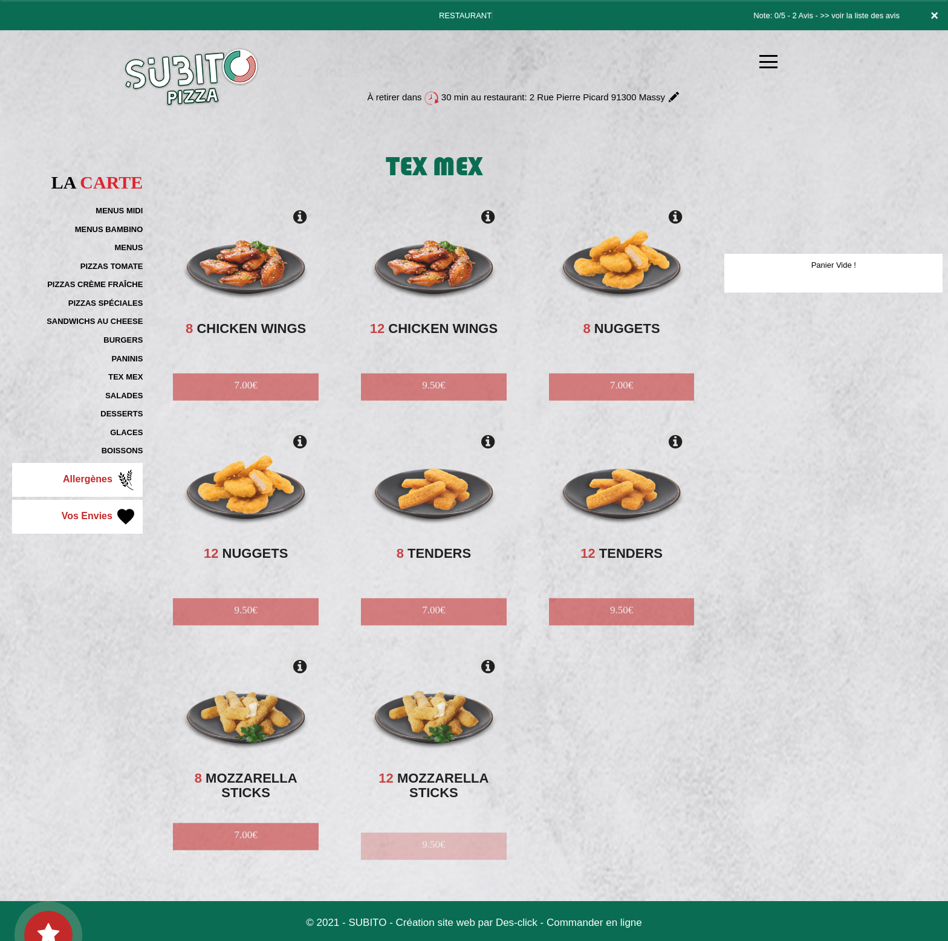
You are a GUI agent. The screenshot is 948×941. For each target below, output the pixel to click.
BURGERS (123, 339)
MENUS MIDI (119, 210)
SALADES (124, 395)
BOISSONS (122, 450)
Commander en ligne (594, 922)
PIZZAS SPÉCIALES (105, 303)
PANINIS (127, 358)
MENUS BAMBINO (109, 229)
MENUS (128, 247)
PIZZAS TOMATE (111, 266)
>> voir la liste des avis (860, 15)
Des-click (516, 922)
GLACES (126, 432)
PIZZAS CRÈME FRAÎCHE (95, 284)
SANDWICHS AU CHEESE (95, 321)
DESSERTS (121, 413)
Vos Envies (99, 517)
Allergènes (100, 480)
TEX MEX (125, 376)
